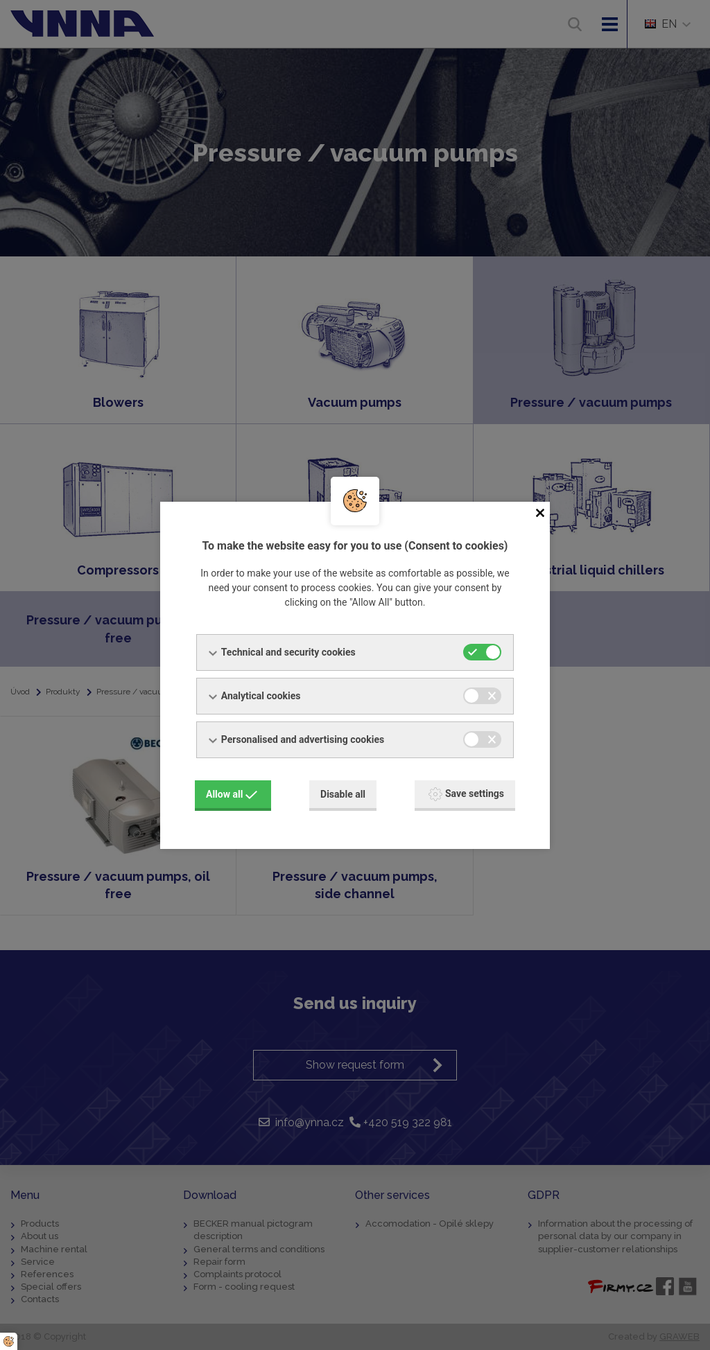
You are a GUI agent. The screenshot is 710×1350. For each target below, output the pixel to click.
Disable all (342, 794)
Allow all (231, 794)
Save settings (466, 794)
